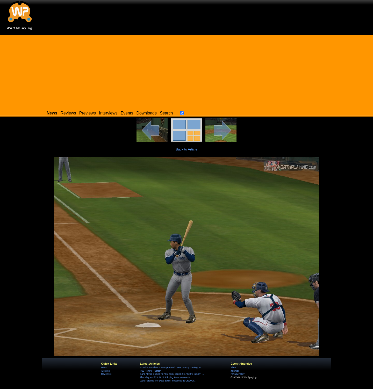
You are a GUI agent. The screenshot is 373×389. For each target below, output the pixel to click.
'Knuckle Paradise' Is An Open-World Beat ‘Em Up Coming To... (171, 367)
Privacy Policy (237, 374)
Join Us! (235, 371)
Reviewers (106, 374)
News (103, 367)
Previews (87, 113)
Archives (105, 371)
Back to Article (186, 149)
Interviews (108, 113)
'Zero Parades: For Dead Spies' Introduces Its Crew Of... (167, 380)
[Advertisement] (186, 71)
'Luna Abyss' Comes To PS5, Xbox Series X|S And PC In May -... (172, 374)
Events (127, 113)
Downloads (147, 113)
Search (166, 113)
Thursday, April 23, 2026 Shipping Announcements (165, 377)
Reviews (68, 113)
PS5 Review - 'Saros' (150, 371)
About (233, 367)
